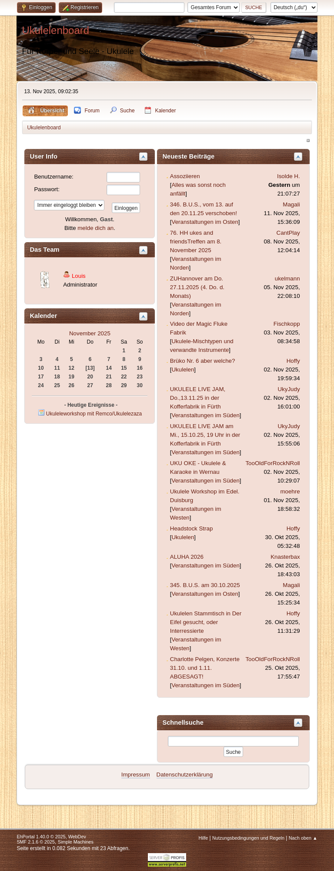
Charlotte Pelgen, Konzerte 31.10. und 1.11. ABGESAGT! (205, 668)
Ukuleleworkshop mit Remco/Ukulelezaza (94, 414)
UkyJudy (288, 389)
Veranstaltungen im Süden (205, 415)
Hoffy (293, 361)
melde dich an (95, 228)
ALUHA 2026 (187, 557)
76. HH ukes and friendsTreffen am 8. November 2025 (196, 241)
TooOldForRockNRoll (272, 463)
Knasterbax (285, 557)
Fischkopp (287, 324)
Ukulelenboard (55, 30)
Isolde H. (288, 176)
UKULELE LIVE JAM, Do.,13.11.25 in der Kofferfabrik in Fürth (197, 398)
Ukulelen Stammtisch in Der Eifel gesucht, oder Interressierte (205, 622)
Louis (79, 276)
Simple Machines (76, 841)
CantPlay (288, 233)
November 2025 (89, 333)
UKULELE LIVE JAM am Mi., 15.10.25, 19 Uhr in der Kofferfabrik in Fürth (205, 435)
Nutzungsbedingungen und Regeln (248, 838)
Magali (291, 204)
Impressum (135, 774)
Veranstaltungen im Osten (204, 222)
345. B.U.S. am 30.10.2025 (205, 585)
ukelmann (287, 278)
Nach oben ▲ (303, 838)
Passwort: (47, 189)
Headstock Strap (191, 528)
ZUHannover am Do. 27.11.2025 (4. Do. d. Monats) (197, 287)
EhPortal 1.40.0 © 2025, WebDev (51, 836)
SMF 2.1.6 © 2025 (36, 841)
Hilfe (203, 838)
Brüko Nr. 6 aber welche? (202, 361)
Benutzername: (53, 176)
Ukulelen (182, 369)
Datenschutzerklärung (185, 774)
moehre (290, 491)
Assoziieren (185, 176)
